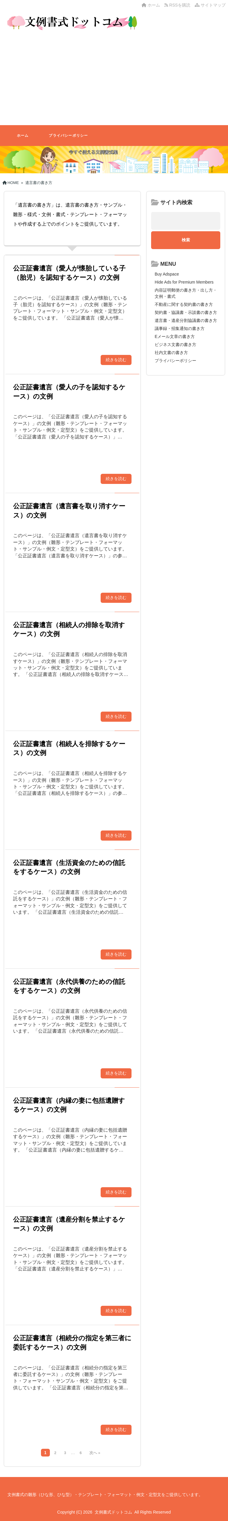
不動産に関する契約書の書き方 (184, 304)
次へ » (94, 1453)
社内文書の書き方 (171, 352)
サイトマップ (210, 5)
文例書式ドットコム (113, 1512)
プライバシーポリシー (68, 135)
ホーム (151, 5)
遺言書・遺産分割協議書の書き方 (186, 320)
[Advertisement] (114, 80)
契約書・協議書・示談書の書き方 (186, 312)
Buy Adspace (167, 274)
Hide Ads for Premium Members (184, 282)
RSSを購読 (178, 5)
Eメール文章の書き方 (175, 336)
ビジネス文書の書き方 (175, 344)
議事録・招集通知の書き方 (180, 328)
